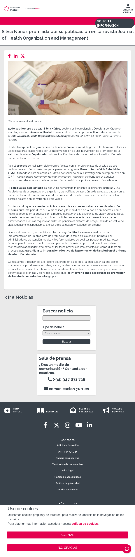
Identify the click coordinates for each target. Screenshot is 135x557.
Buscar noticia (58, 311)
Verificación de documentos (67, 464)
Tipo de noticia (53, 327)
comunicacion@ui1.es (66, 388)
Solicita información (68, 445)
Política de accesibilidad (67, 477)
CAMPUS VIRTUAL (128, 10)
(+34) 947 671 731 (67, 451)
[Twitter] (23, 56)
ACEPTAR (67, 535)
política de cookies (84, 523)
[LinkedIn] (17, 56)
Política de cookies (67, 489)
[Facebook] (10, 56)
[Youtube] (78, 425)
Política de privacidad (68, 483)
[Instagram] (67, 425)
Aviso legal (68, 470)
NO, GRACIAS (67, 547)
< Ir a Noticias (19, 297)
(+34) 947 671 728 (66, 379)
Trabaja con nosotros (67, 458)
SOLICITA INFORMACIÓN (108, 23)
